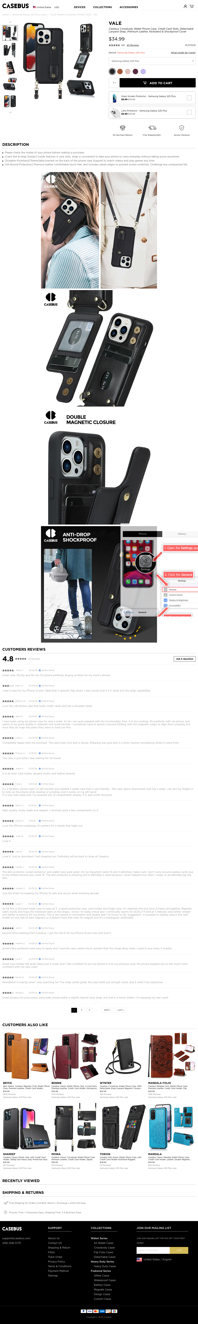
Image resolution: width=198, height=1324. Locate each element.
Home (5, 14)
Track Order (55, 1257)
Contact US (55, 1243)
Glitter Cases (101, 1275)
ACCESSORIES (129, 7)
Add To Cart (157, 83)
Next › (107, 1010)
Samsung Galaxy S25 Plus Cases (29, 14)
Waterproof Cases (105, 1280)
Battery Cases (102, 1284)
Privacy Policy (56, 1261)
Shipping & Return (59, 1247)
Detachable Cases (105, 1257)
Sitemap (53, 1275)
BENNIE (57, 1083)
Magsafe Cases (103, 1289)
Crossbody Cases (104, 1247)
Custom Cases (102, 1298)
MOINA (56, 1154)
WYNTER (105, 1083)
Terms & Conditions (59, 1266)
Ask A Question (184, 659)
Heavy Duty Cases (105, 1266)
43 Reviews (133, 45)
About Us (54, 1238)
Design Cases (102, 1294)
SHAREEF (9, 1154)
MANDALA (155, 1154)
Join (178, 1250)
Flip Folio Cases (103, 1252)
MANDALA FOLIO (159, 1083)
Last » (120, 1010)
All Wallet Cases (103, 1243)
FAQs (51, 1252)
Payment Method (58, 1270)
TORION (105, 1154)
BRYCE (7, 1083)
